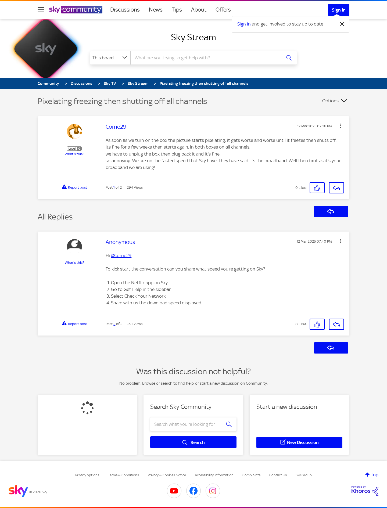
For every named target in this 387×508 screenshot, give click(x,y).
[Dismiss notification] (342, 24)
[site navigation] (41, 9)
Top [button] (374, 474)
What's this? (74, 154)
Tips (177, 9)
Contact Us (278, 475)
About (198, 9)
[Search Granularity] (110, 57)
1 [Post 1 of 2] (114, 187)
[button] (340, 125)
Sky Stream (193, 37)
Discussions (125, 9)
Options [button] (330, 100)
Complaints (251, 475)
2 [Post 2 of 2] (114, 324)
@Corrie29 (121, 255)
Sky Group (304, 475)
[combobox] (205, 57)
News (156, 9)
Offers (223, 9)
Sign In (339, 10)
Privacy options (87, 475)
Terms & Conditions (123, 475)
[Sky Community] (75, 10)
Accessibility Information (214, 475)
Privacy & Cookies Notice (167, 475)
